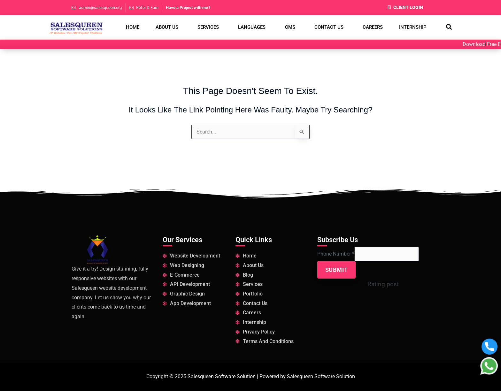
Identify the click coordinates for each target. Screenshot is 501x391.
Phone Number (335, 254)
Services (208, 27)
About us (167, 27)
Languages (252, 27)
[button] (168, 27)
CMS (290, 27)
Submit (336, 270)
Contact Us (328, 27)
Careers (373, 27)
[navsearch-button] (449, 27)
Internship (413, 27)
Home (132, 27)
